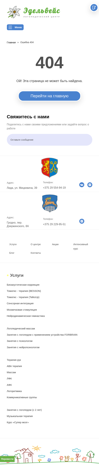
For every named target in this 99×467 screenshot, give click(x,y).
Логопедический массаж (21, 328)
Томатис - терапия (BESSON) (24, 290)
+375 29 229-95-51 (54, 224)
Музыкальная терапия (20, 416)
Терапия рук (14, 359)
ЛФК (9, 378)
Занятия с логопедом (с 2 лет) (24, 409)
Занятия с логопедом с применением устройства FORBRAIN (42, 334)
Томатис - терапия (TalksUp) (23, 297)
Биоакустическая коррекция (23, 284)
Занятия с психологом (19, 340)
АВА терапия (14, 366)
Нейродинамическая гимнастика (26, 315)
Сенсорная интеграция (20, 303)
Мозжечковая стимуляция (22, 309)
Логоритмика (14, 391)
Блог (11, 253)
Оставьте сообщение (22, 139)
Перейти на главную (49, 96)
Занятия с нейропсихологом (23, 347)
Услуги (13, 244)
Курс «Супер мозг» (18, 422)
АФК (9, 384)
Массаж (11, 372)
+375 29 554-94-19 (54, 187)
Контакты (36, 253)
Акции (55, 244)
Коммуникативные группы (22, 397)
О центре (36, 244)
